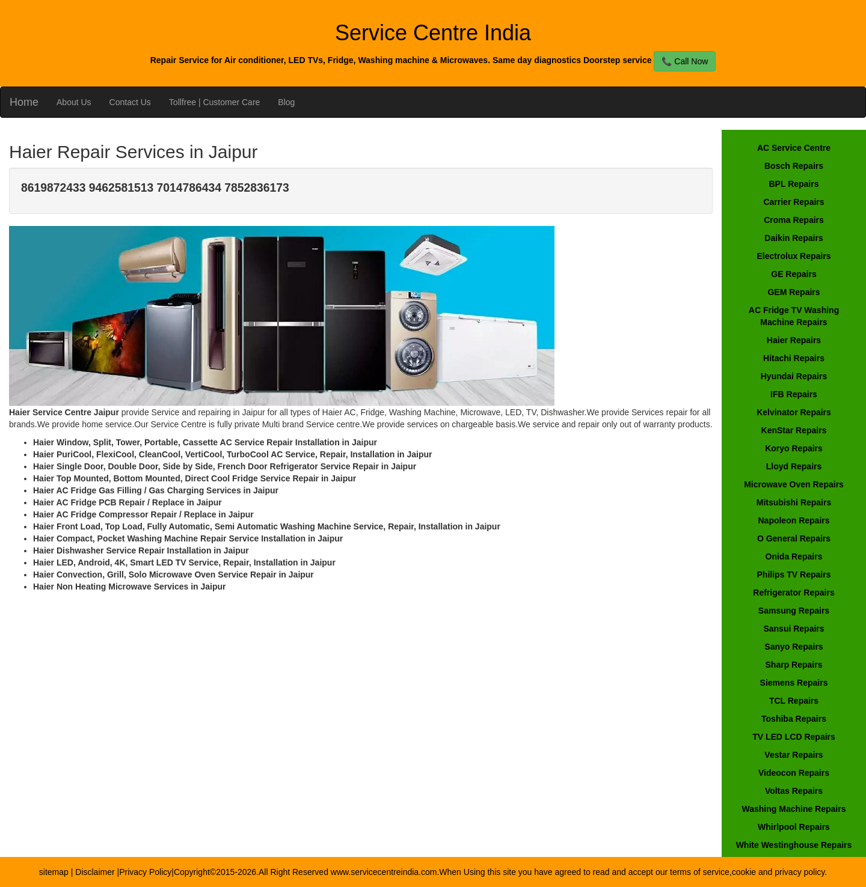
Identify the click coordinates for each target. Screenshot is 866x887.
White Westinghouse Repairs (794, 845)
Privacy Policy (145, 872)
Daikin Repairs (793, 238)
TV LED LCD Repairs (793, 737)
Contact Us (130, 102)
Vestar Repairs (793, 755)
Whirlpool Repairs (794, 827)
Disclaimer (96, 872)
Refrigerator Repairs (793, 592)
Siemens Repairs (794, 682)
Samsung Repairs (793, 610)
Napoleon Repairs (793, 520)
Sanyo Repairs (793, 646)
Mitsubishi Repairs (794, 502)
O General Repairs (794, 538)
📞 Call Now (685, 61)
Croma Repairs (794, 220)
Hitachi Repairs (794, 358)
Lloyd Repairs (794, 466)
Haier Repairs (794, 340)
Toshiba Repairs (793, 719)
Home (24, 102)
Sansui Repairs (793, 628)
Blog (286, 102)
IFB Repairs (793, 394)
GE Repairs (793, 274)
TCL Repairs (793, 701)
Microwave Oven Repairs (794, 484)
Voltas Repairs (794, 791)
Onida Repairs (794, 556)
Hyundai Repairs (794, 376)
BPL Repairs (794, 184)
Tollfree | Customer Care (214, 102)
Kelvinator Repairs (794, 412)
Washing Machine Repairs (794, 809)
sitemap (54, 872)
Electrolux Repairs (794, 256)
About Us (74, 102)
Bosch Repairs (793, 166)
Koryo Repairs (794, 448)
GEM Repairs (793, 292)
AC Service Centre (794, 148)
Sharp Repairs (794, 664)
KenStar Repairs (794, 430)
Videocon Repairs (793, 773)
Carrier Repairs (793, 202)
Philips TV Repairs (794, 574)
